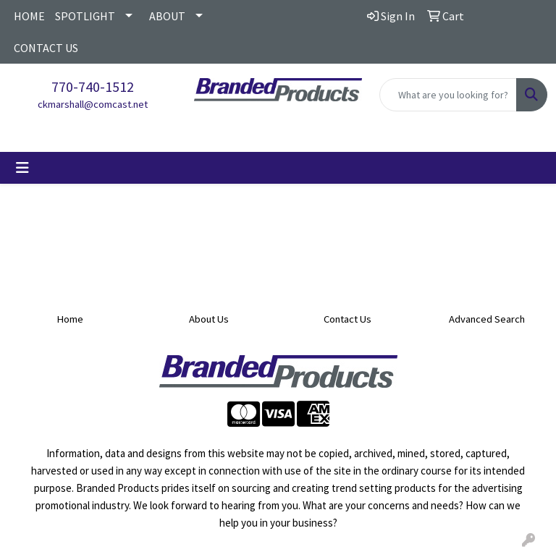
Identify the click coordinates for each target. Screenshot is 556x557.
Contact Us (347, 319)
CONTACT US (46, 48)
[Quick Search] (448, 94)
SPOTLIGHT (85, 16)
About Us (209, 319)
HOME (29, 16)
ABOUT (167, 16)
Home (69, 319)
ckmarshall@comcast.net (93, 104)
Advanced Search (487, 319)
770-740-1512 (92, 86)
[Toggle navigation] (22, 168)
